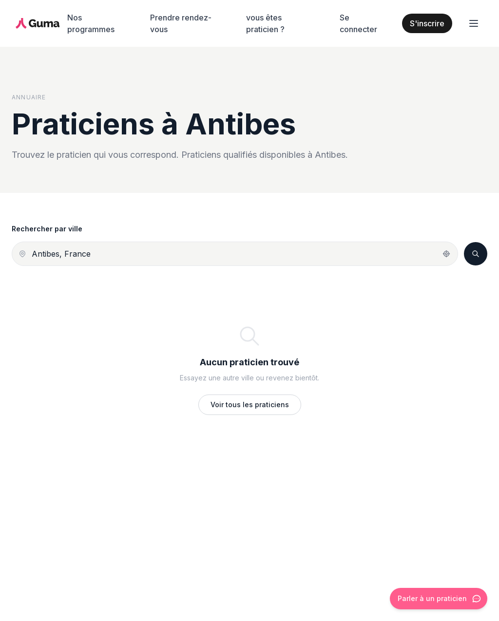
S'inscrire (427, 23)
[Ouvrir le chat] (438, 598)
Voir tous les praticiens (250, 404)
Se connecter (358, 23)
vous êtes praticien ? (265, 23)
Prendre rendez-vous (180, 23)
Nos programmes (91, 23)
